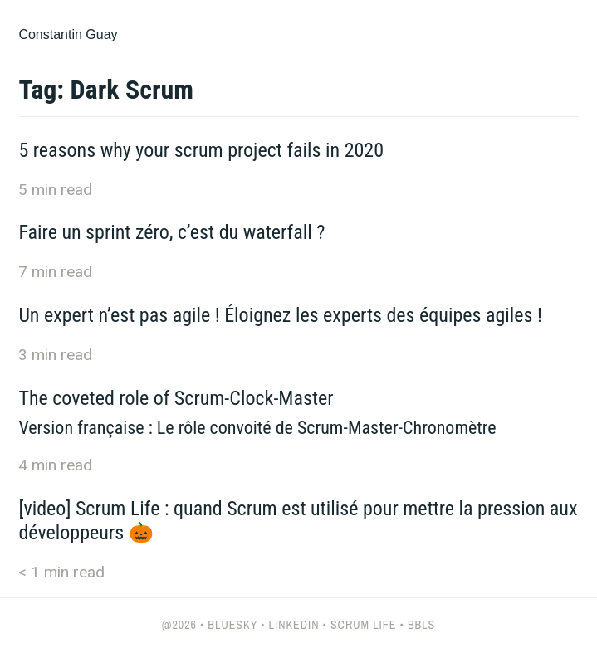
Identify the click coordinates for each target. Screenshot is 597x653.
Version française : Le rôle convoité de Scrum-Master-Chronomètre (257, 427)
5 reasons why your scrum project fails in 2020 (201, 150)
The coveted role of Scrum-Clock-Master (175, 398)
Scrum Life (363, 624)
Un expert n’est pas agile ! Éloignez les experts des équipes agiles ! (280, 315)
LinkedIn (294, 624)
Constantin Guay (67, 34)
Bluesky (232, 624)
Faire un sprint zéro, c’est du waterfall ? (171, 232)
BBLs (421, 624)
